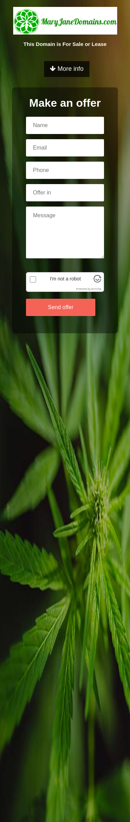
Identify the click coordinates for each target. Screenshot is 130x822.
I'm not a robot (65, 278)
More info (67, 68)
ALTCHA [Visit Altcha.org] (96, 288)
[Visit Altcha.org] (97, 281)
